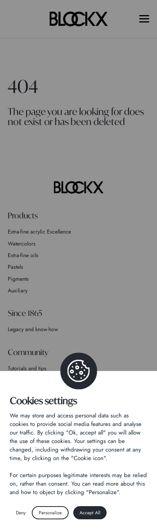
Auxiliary (18, 290)
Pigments (18, 279)
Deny (21, 512)
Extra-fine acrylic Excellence (39, 231)
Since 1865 (25, 313)
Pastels (15, 267)
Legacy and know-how (33, 329)
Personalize (50, 512)
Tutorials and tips (27, 368)
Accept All (89, 512)
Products (23, 215)
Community (28, 352)
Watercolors (22, 243)
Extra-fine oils (23, 255)
